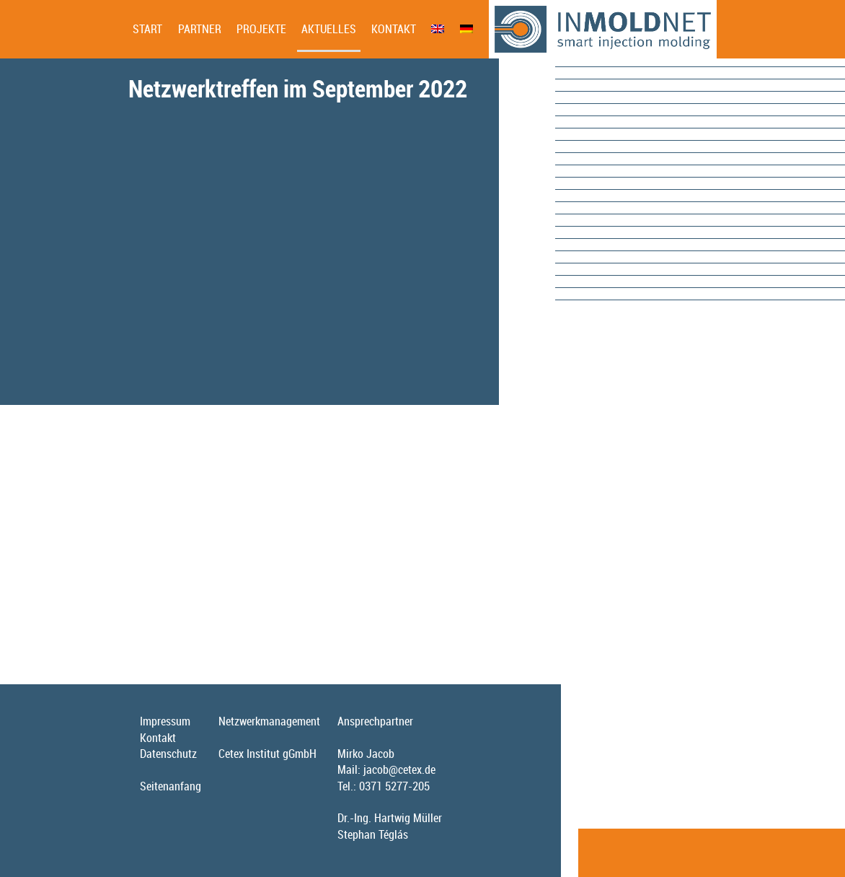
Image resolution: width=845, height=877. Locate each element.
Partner (199, 29)
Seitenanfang (170, 786)
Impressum (165, 721)
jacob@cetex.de (399, 769)
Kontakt (393, 29)
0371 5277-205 (394, 786)
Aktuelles (328, 29)
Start (147, 29)
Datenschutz (168, 754)
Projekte (261, 29)
